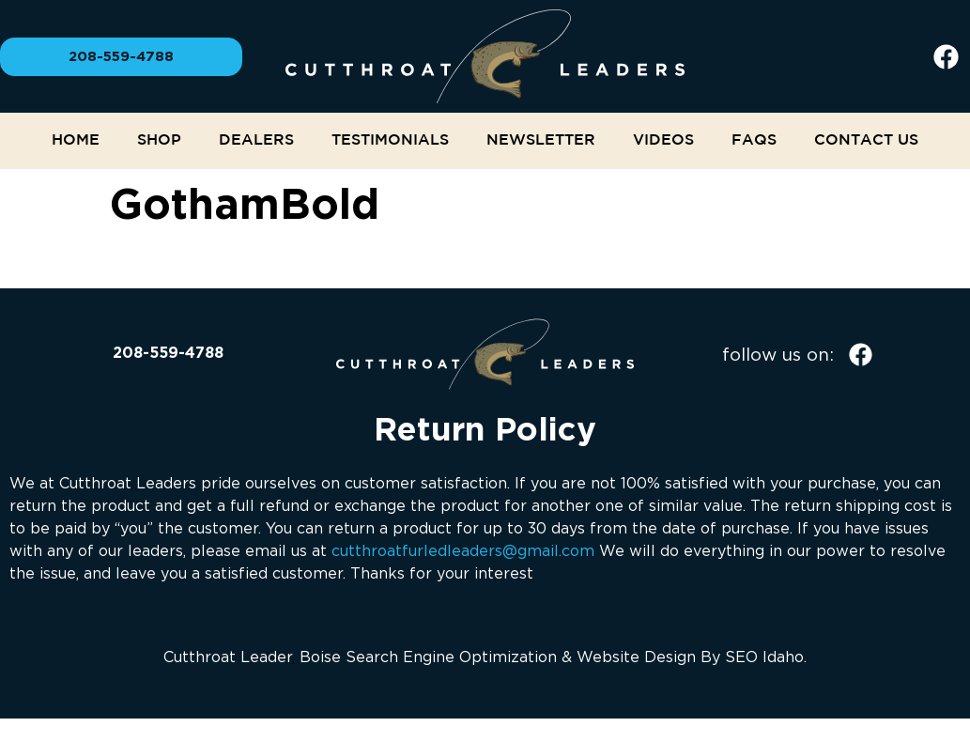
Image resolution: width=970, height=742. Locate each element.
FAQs (754, 140)
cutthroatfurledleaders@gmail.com (462, 550)
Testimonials (390, 140)
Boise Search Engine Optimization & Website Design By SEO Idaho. (553, 656)
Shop (159, 140)
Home (76, 140)
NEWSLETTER (540, 140)
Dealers (256, 140)
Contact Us (866, 140)
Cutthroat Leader (227, 656)
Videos (663, 140)
